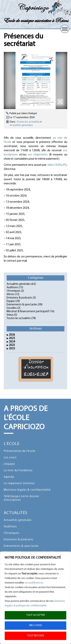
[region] (35, 598)
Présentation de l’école (19, 451)
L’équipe (9, 464)
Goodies (12, 308)
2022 (12, 348)
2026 (12, 335)
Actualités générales (21, 125)
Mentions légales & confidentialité (27, 490)
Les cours (10, 457)
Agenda (9, 477)
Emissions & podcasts (19, 297)
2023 (12, 345)
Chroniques (13, 291)
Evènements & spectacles (22, 304)
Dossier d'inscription (36, 368)
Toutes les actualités (28, 121)
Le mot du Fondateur (18, 470)
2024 (12, 341)
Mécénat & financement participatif (28, 311)
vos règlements (38, 154)
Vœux (10, 315)
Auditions (12, 287)
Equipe (11, 301)
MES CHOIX (35, 625)
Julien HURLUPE (57, 164)
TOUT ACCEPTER (35, 615)
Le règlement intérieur (19, 483)
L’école (12, 444)
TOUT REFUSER (35, 635)
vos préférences (34, 582)
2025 (12, 338)
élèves (10, 294)
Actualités (15, 513)
